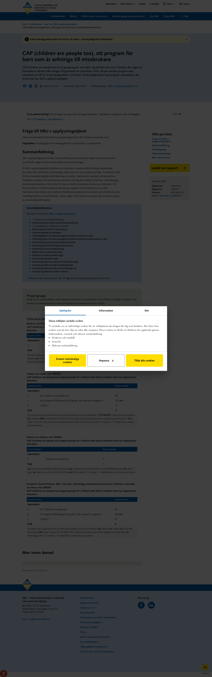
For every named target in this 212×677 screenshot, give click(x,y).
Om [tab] (147, 310)
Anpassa (106, 360)
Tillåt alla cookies (144, 360)
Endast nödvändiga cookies (67, 360)
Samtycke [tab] (65, 310)
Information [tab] (106, 310)
